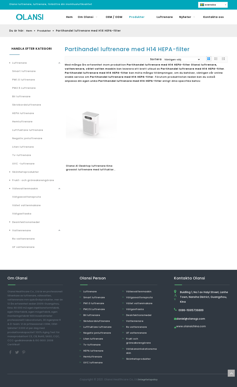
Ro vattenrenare (23, 238)
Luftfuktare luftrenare (27, 130)
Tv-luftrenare (21, 155)
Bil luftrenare (21, 96)
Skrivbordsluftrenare (26, 104)
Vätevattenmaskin (25, 188)
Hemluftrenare (22, 121)
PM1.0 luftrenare (23, 79)
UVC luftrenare (93, 362)
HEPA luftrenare (23, 113)
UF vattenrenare (23, 247)
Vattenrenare (21, 230)
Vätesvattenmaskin (138, 291)
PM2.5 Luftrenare (24, 88)
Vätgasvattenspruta (26, 197)
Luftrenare (19, 63)
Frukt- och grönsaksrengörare (33, 180)
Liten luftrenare (23, 147)
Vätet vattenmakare (26, 205)
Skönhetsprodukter (25, 172)
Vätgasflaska (21, 213)
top (231, 373)
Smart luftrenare (24, 71)
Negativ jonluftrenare (27, 138)
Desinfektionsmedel (26, 222)
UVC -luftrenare (23, 163)
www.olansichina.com (191, 326)
